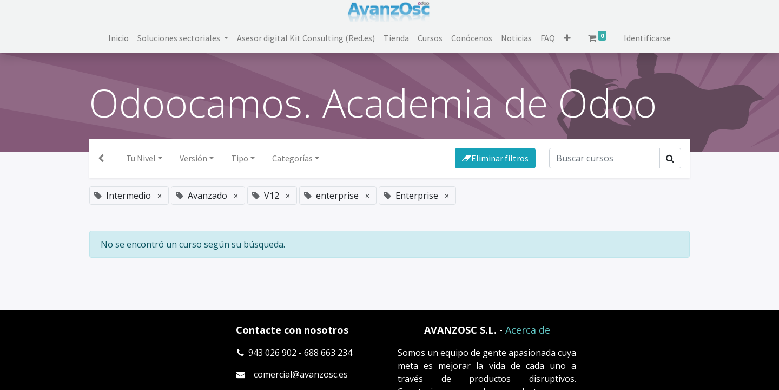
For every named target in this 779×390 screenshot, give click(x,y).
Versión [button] (193, 158)
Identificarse (647, 37)
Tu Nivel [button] (141, 158)
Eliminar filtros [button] (495, 158)
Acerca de (527, 329)
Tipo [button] (239, 158)
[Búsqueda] (604, 158)
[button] (567, 38)
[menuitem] (118, 38)
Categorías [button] (292, 158)
